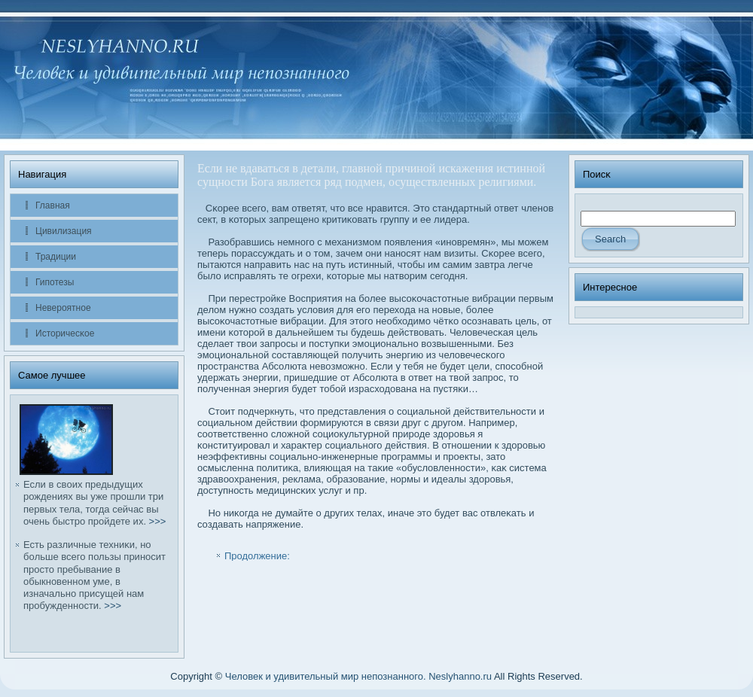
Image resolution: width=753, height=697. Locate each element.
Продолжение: (257, 556)
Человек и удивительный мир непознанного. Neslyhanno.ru (358, 676)
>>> (157, 521)
